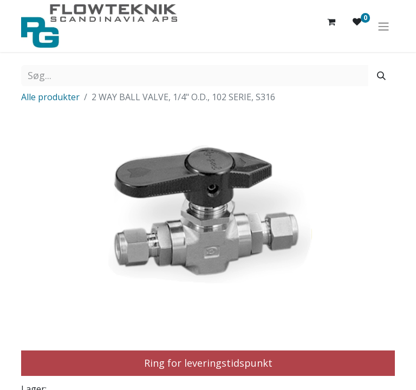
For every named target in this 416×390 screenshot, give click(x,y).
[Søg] (381, 75)
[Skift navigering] (383, 26)
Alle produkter (50, 97)
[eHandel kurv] (331, 26)
